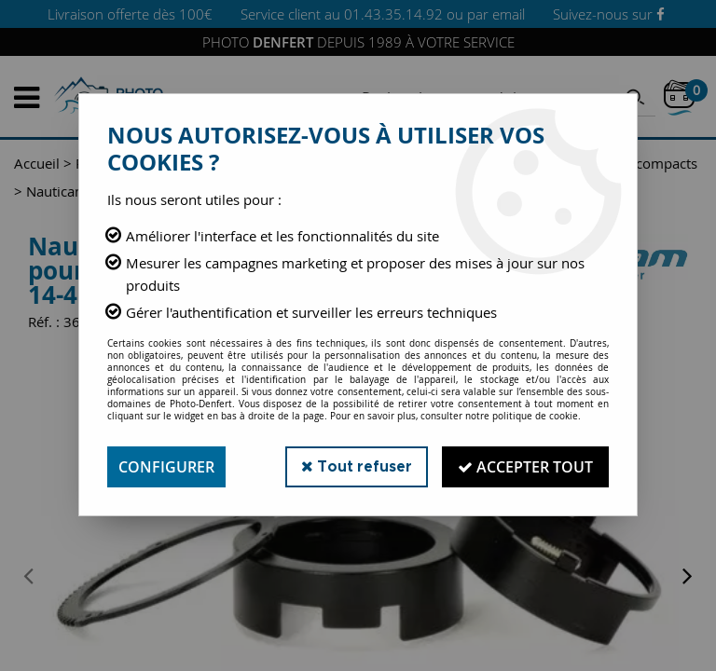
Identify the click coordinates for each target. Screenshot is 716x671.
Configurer (166, 467)
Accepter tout (525, 467)
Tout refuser (356, 466)
